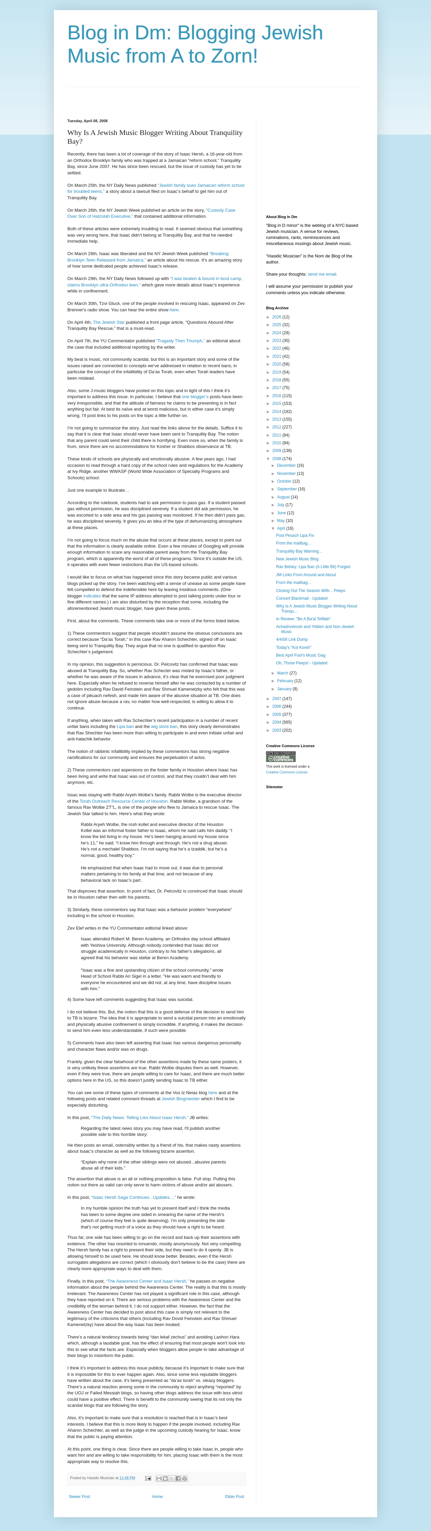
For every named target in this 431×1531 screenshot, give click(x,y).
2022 (277, 348)
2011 (277, 435)
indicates (92, 595)
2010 (277, 443)
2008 (277, 458)
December (287, 465)
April (281, 528)
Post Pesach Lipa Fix (295, 535)
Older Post (234, 1496)
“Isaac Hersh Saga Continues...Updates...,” (134, 1197)
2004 (277, 722)
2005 (277, 714)
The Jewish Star (109, 322)
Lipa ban (125, 726)
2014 (277, 411)
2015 (277, 403)
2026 (277, 317)
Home (157, 1496)
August (284, 497)
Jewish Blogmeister (181, 1098)
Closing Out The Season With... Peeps (310, 590)
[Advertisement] (146, 97)
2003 (277, 730)
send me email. (322, 274)
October (285, 481)
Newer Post (79, 1496)
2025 (277, 324)
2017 (277, 387)
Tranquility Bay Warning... (299, 551)
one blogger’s (195, 396)
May (281, 520)
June (282, 513)
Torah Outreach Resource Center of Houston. (124, 801)
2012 (277, 427)
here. (175, 309)
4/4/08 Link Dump (292, 639)
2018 (277, 380)
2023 (277, 340)
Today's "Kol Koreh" (293, 647)
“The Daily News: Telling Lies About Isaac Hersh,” (140, 1117)
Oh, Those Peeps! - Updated (302, 663)
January (285, 689)
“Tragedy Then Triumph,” (180, 340)
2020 (277, 364)
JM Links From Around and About (306, 574)
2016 (277, 395)
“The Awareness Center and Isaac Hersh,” (147, 1281)
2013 (277, 419)
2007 (277, 698)
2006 (277, 706)
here (212, 1092)
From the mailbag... (293, 543)
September (287, 489)
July (281, 504)
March (283, 673)
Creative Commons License (286, 772)
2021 (277, 356)
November (287, 473)
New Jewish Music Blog (297, 559)
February (285, 680)
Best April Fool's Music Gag (300, 655)
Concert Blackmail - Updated (302, 598)
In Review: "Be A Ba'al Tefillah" (303, 619)
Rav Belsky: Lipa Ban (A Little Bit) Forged (313, 566)
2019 (277, 372)
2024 (277, 332)
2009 (277, 450)
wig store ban (164, 726)
